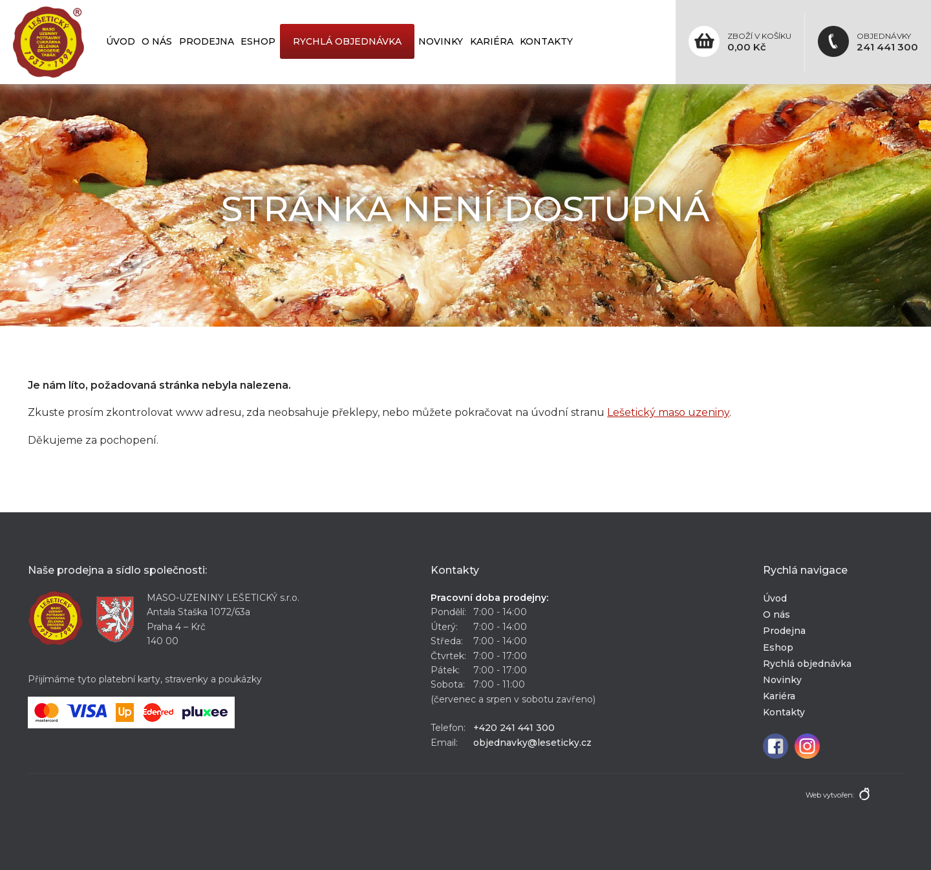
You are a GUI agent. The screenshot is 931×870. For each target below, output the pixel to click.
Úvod (120, 41)
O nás (157, 41)
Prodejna (206, 41)
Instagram (807, 746)
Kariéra (491, 41)
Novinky (440, 41)
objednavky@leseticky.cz (532, 742)
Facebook (775, 746)
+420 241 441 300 (514, 728)
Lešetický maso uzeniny (668, 412)
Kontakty (546, 41)
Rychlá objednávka (347, 41)
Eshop (258, 41)
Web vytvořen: (830, 794)
